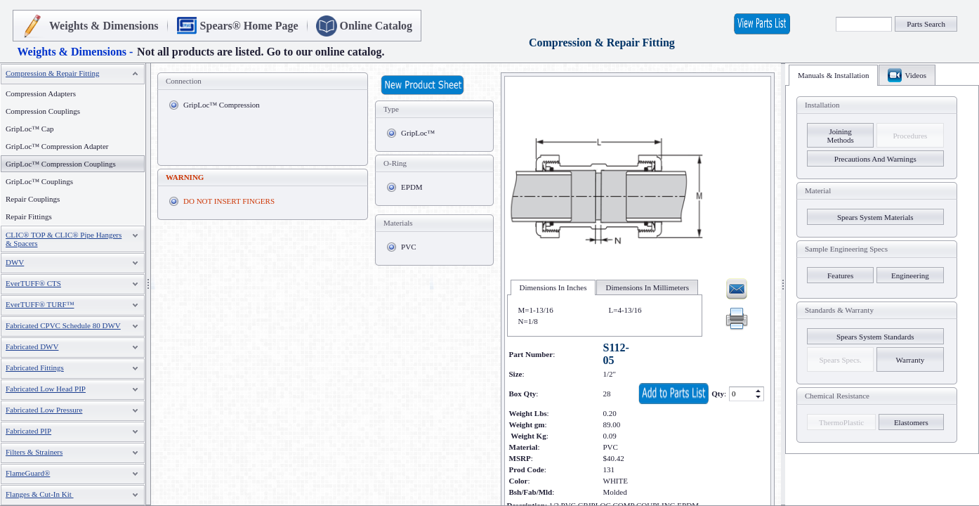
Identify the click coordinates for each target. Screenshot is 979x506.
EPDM (412, 187)
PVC (408, 246)
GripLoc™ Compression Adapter (57, 146)
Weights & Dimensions (104, 26)
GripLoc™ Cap (30, 128)
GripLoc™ (418, 133)
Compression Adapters (41, 93)
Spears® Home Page (249, 26)
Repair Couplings (33, 199)
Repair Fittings (29, 216)
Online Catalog (376, 26)
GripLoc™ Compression (221, 104)
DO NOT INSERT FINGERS (229, 201)
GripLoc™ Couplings (39, 181)
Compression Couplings (43, 111)
